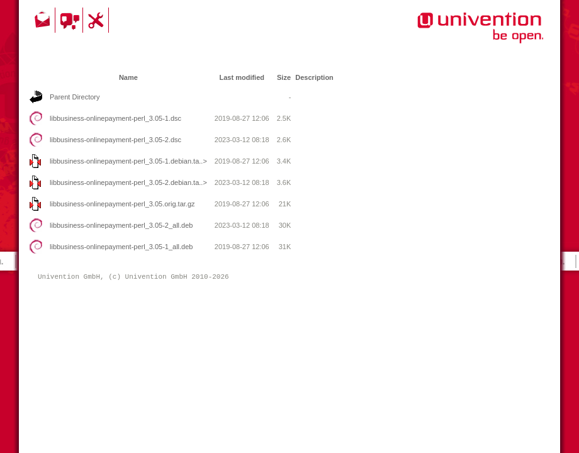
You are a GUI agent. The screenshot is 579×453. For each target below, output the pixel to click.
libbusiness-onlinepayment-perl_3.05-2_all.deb (121, 225)
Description (314, 77)
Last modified (241, 77)
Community (71, 20)
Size (284, 77)
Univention (455, 35)
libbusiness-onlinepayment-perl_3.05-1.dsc (115, 118)
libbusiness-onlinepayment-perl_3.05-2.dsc (115, 139)
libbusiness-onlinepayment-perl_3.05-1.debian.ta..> (128, 161)
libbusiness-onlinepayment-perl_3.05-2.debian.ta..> (128, 182)
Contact (43, 20)
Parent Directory (74, 97)
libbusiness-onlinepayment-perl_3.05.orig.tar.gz (122, 204)
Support (97, 20)
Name (128, 77)
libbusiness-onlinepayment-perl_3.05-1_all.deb (121, 246)
